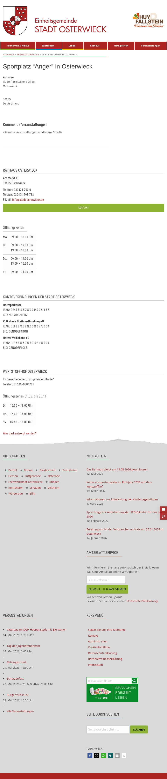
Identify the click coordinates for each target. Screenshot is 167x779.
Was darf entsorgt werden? (20, 433)
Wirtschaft (48, 45)
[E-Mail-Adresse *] (106, 580)
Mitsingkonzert (16, 662)
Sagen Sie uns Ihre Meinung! (107, 629)
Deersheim (68, 470)
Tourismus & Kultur (18, 45)
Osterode (52, 476)
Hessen (11, 476)
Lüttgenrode (31, 476)
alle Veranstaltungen (20, 711)
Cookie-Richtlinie (99, 647)
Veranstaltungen (150, 45)
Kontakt (83, 207)
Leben (72, 45)
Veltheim (51, 488)
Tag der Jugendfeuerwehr (23, 645)
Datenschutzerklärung (142, 601)
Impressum (95, 664)
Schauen (33, 488)
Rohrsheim (13, 488)
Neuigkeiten (121, 45)
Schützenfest (15, 678)
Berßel (10, 470)
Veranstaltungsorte (27, 54)
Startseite (8, 54)
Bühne (26, 470)
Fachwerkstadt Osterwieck (23, 482)
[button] (89, 755)
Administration (98, 641)
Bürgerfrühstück (17, 694)
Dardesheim (45, 470)
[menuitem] (18, 46)
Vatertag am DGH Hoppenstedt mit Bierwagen (36, 629)
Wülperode (13, 493)
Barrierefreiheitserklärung (105, 658)
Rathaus (95, 45)
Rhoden (52, 482)
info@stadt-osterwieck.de (28, 200)
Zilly (30, 493)
